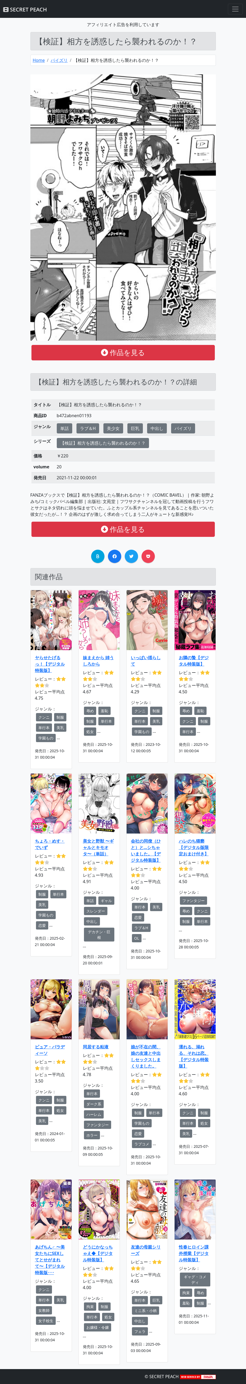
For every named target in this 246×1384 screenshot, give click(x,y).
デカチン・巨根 (99, 934)
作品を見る (123, 352)
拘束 (90, 1306)
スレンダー (95, 911)
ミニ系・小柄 (145, 1310)
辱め (90, 710)
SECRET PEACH (25, 9)
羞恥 (104, 710)
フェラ (140, 1331)
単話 (64, 428)
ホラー (92, 1135)
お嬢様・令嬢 (97, 1327)
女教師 (44, 1310)
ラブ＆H (88, 428)
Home (39, 60)
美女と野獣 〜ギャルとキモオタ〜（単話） (98, 847)
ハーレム (93, 1114)
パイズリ (59, 60)
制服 (60, 717)
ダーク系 (93, 1104)
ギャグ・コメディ (195, 1279)
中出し (157, 428)
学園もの (45, 738)
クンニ (44, 717)
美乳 (60, 727)
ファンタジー (193, 900)
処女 (90, 731)
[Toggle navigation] (235, 9)
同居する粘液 (95, 1047)
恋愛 (42, 925)
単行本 (44, 727)
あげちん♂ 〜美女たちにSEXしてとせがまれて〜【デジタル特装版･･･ (50, 1260)
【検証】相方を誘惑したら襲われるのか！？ (103, 443)
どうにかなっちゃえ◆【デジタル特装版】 (98, 1253)
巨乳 (135, 428)
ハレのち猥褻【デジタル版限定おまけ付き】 (194, 847)
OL (136, 938)
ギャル (106, 900)
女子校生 (45, 1320)
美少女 (113, 428)
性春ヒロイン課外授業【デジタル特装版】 (194, 1253)
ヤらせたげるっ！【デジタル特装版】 (50, 664)
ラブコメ (141, 1143)
